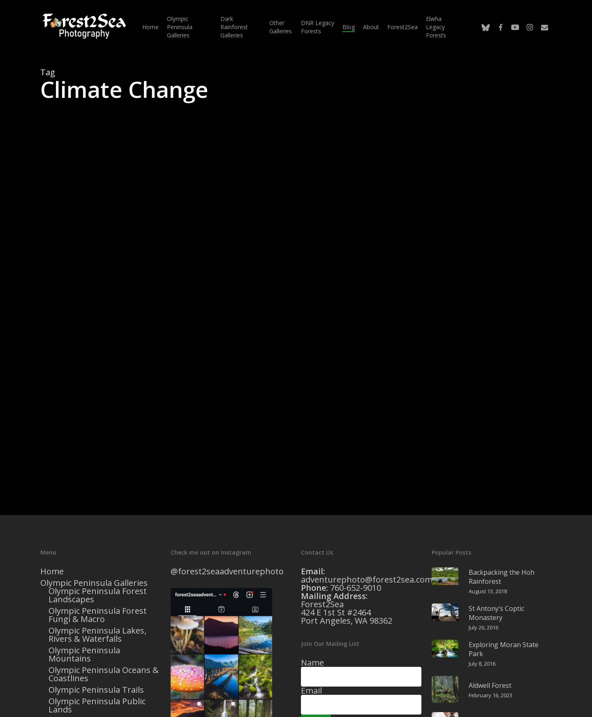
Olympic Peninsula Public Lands (97, 705)
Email (311, 690)
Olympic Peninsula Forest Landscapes (98, 595)
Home (52, 571)
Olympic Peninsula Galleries (94, 583)
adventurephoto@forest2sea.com (366, 579)
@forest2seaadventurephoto (227, 571)
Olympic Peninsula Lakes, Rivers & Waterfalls (97, 635)
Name (312, 662)
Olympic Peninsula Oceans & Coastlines (104, 674)
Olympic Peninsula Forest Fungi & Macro (98, 615)
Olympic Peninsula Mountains (84, 654)
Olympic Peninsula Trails (96, 690)
